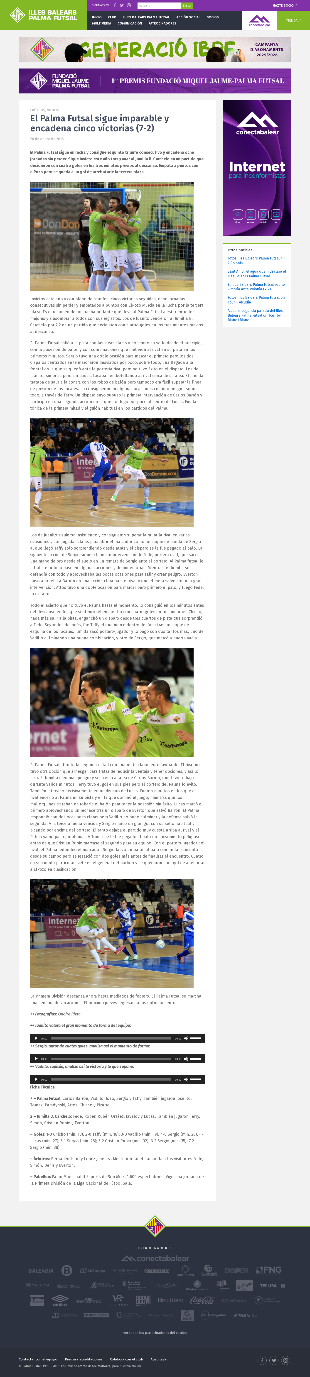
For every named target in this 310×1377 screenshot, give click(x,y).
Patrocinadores (162, 23)
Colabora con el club (126, 1359)
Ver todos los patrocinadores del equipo (155, 1333)
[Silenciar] (186, 1038)
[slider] (111, 1038)
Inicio (97, 17)
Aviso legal (159, 1359)
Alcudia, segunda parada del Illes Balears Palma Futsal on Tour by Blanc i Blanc (255, 315)
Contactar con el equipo (38, 1359)
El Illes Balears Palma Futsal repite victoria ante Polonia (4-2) (256, 286)
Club (112, 17)
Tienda (292, 20)
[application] (117, 1038)
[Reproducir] (36, 1038)
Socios (213, 17)
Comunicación (130, 23)
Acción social (188, 17)
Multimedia (101, 23)
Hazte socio (283, 5)
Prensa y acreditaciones (83, 1359)
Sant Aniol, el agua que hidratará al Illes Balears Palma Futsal (257, 273)
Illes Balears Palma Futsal (146, 17)
